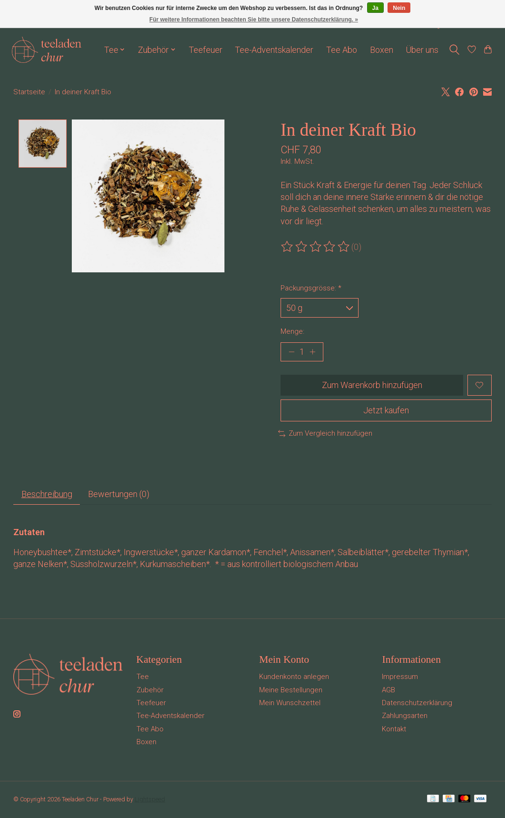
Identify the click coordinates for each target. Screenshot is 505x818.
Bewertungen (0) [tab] (119, 495)
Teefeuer (206, 50)
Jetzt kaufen (386, 411)
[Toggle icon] (454, 50)
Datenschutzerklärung (417, 703)
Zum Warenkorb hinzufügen (371, 385)
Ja (375, 8)
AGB (388, 691)
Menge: (292, 331)
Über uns (422, 50)
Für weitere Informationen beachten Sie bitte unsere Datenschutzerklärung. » (253, 19)
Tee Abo (341, 50)
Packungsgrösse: (311, 288)
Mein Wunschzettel (289, 703)
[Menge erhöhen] (313, 352)
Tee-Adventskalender (274, 50)
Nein (399, 8)
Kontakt (394, 730)
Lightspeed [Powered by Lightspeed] (150, 800)
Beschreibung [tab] (46, 495)
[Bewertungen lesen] (316, 246)
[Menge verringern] (291, 352)
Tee (142, 677)
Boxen (381, 50)
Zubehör (150, 691)
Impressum (400, 677)
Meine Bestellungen (290, 691)
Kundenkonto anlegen (294, 677)
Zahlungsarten (404, 716)
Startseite (29, 92)
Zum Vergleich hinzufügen (325, 434)
